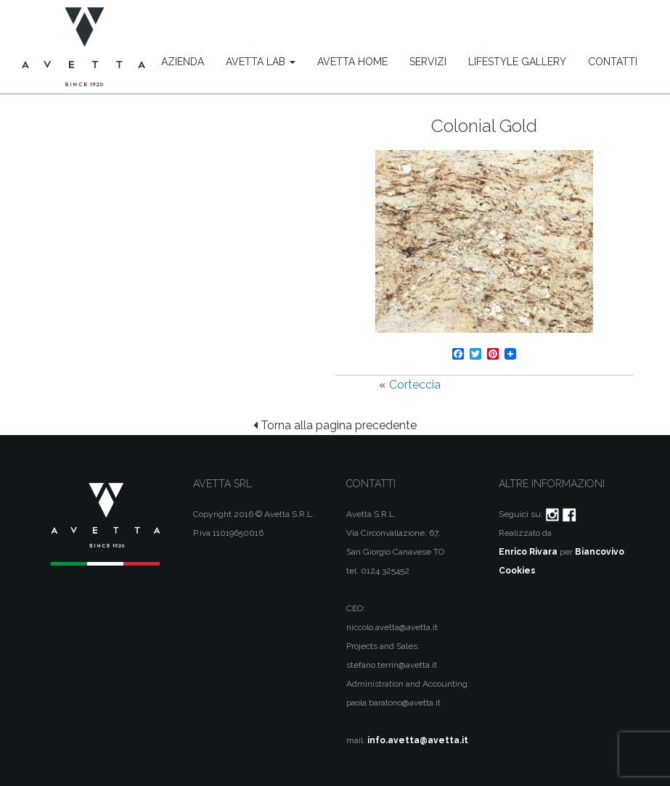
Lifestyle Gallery (517, 61)
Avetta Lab (260, 61)
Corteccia (415, 385)
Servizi (427, 61)
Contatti (612, 61)
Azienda (182, 61)
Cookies (517, 571)
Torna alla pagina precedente (335, 425)
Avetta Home (352, 61)
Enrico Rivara (528, 552)
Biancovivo (599, 552)
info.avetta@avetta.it (417, 740)
